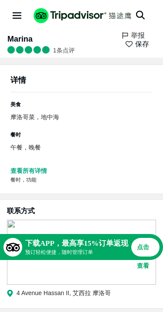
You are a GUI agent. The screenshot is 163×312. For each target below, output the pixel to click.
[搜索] (140, 15)
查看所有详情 (28, 170)
